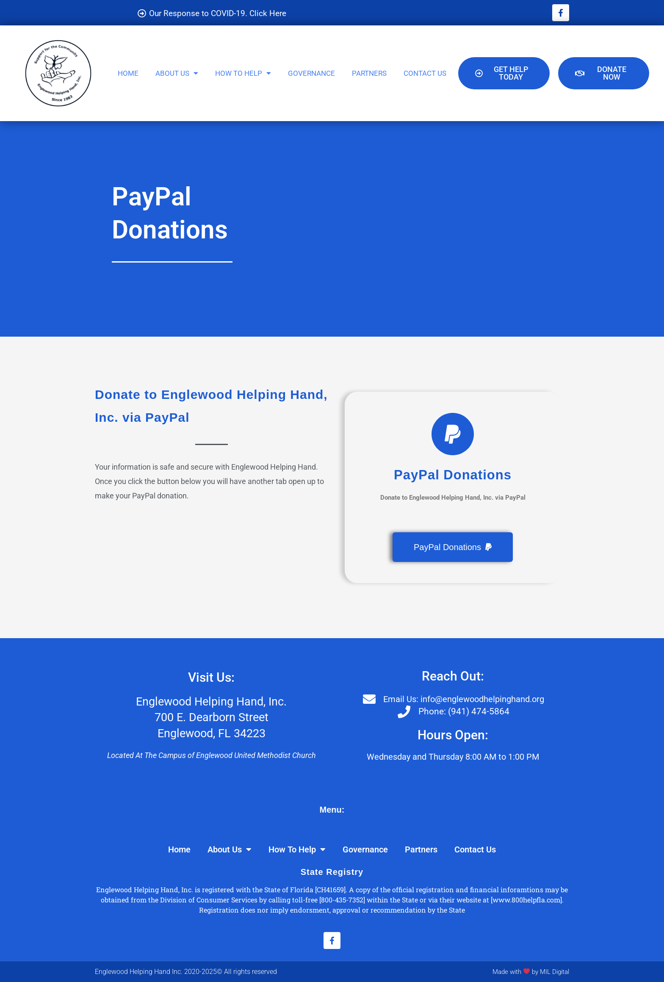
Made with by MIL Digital (527, 971)
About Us (176, 73)
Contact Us (425, 73)
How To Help (243, 73)
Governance (311, 73)
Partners (369, 73)
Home (128, 73)
